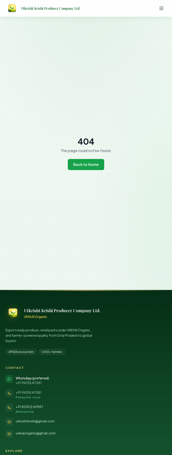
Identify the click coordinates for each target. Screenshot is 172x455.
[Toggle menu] (161, 8)
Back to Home (86, 164)
